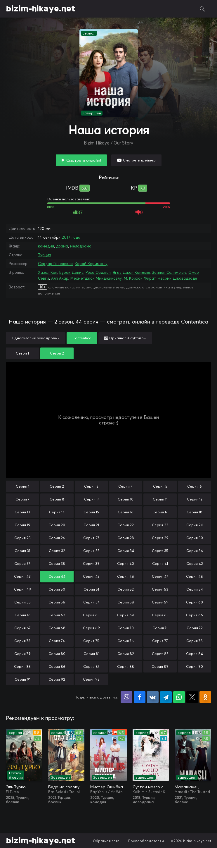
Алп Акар (59, 278)
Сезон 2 (57, 353)
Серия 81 (91, 653)
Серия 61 (22, 615)
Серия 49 (22, 589)
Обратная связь (107, 841)
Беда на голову (63, 786)
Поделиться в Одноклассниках (205, 697)
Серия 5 (160, 486)
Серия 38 (56, 563)
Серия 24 (194, 525)
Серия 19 (22, 525)
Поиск (202, 9)
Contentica (81, 338)
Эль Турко (16, 786)
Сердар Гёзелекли (55, 263)
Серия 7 (22, 499)
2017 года (71, 237)
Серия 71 (160, 628)
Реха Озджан (98, 272)
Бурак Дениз (71, 272)
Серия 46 (125, 576)
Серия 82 (125, 653)
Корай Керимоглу (91, 263)
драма (62, 246)
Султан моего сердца (151, 786)
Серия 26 (56, 538)
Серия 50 (56, 589)
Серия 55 (22, 602)
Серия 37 (22, 563)
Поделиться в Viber (126, 697)
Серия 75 (91, 641)
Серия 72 (195, 628)
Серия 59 (160, 602)
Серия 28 (125, 538)
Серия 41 (160, 563)
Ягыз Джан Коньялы (131, 272)
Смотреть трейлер (139, 160)
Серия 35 (160, 550)
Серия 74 (57, 641)
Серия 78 (194, 641)
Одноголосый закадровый (36, 338)
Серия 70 (125, 628)
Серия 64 (125, 615)
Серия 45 (91, 576)
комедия (46, 246)
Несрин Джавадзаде (177, 278)
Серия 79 (22, 653)
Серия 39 (91, 563)
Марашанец (187, 786)
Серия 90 (194, 666)
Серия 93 (91, 679)
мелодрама (80, 246)
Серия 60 (194, 602)
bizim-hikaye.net (40, 8)
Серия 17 (160, 512)
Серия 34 (125, 550)
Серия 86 (56, 666)
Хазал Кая (47, 272)
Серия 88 (125, 666)
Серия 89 (160, 666)
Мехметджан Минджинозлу (96, 278)
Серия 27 (91, 538)
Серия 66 (194, 615)
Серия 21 (91, 525)
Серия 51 (91, 589)
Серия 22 (125, 525)
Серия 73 (22, 641)
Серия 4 (125, 486)
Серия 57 (91, 602)
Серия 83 (160, 653)
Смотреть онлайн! (83, 160)
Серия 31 (22, 550)
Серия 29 (160, 538)
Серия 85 (22, 666)
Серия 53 (160, 589)
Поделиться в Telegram (166, 697)
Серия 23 (160, 525)
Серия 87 (91, 666)
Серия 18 (194, 512)
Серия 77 (160, 641)
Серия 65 (160, 615)
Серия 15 (91, 512)
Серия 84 (194, 653)
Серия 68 (56, 628)
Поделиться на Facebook (139, 697)
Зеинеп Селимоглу (169, 272)
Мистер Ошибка (106, 786)
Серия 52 (125, 589)
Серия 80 (56, 653)
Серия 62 (56, 615)
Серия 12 (194, 499)
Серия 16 (125, 512)
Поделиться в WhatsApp (179, 697)
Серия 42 (194, 563)
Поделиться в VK (153, 697)
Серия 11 (160, 499)
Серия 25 (22, 538)
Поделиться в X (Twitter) (192, 697)
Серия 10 (125, 499)
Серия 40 (125, 563)
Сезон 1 (22, 353)
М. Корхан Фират (140, 278)
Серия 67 (22, 628)
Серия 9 (91, 499)
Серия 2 (57, 486)
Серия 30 (194, 538)
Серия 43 (22, 576)
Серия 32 (57, 550)
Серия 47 (160, 576)
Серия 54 (194, 589)
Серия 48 (194, 576)
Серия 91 (22, 679)
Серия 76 (125, 641)
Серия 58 (125, 602)
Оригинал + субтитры (125, 338)
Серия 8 (57, 499)
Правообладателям (146, 841)
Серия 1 (22, 486)
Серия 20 (56, 525)
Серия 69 (91, 628)
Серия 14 (57, 512)
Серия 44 (56, 576)
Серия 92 (56, 679)
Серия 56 (56, 602)
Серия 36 (194, 550)
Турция (44, 254)
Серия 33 (91, 550)
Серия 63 (91, 615)
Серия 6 (194, 486)
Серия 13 (22, 512)
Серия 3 (91, 486)
